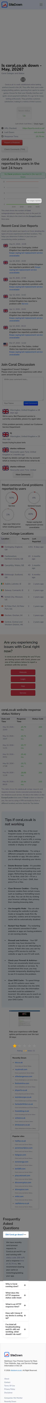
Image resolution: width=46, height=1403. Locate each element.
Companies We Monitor (13, 1398)
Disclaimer (8, 1393)
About (6, 1379)
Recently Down (10, 1401)
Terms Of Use (9, 1386)
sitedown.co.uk (16, 1370)
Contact (7, 1382)
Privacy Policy (9, 1389)
